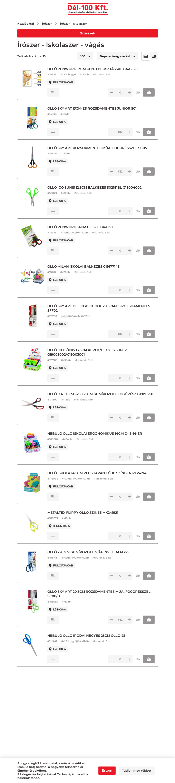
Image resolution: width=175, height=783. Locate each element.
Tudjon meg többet (136, 770)
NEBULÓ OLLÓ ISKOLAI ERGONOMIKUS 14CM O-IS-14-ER (95, 433)
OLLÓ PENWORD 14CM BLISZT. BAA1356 (81, 227)
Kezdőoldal (25, 23)
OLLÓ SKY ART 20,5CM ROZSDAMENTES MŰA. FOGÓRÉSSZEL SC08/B (100, 594)
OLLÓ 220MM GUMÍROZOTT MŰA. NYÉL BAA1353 (88, 552)
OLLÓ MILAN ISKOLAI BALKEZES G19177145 (84, 266)
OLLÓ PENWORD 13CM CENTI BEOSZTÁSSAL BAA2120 (93, 69)
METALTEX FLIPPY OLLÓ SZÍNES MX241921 (83, 513)
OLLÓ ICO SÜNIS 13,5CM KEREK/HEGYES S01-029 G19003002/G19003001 (88, 352)
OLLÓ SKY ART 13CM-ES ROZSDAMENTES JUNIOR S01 (93, 108)
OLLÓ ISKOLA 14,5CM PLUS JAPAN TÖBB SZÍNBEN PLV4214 (97, 473)
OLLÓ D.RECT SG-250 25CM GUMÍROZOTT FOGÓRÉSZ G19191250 (101, 394)
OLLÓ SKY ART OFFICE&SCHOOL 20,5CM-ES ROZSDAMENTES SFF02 (99, 308)
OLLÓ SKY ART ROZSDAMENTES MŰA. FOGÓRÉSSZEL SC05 (98, 148)
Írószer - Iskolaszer (73, 23)
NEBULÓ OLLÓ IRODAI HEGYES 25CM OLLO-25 (87, 636)
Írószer (47, 23)
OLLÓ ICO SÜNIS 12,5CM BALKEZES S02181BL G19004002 (95, 187)
